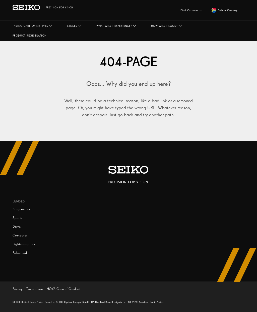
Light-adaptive (24, 244)
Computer (20, 235)
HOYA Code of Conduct (63, 289)
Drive (17, 226)
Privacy (17, 289)
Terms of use (34, 289)
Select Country (224, 10)
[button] (32, 26)
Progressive (21, 209)
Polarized (20, 253)
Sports (18, 218)
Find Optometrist (191, 10)
